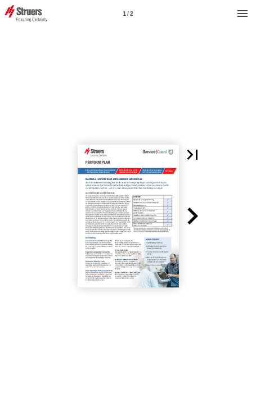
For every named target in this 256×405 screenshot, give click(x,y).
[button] (192, 155)
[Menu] (242, 13)
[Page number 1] (128, 13)
